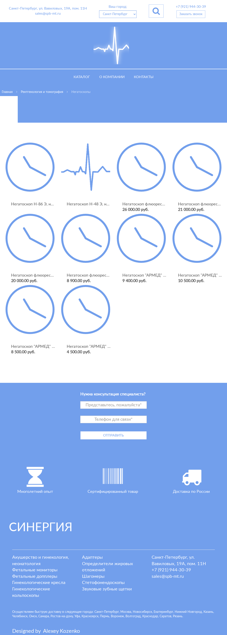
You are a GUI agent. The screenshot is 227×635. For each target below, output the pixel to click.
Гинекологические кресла (38, 582)
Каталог (82, 77)
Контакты (143, 77)
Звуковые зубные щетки (107, 589)
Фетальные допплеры (34, 576)
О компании (112, 77)
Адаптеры (92, 557)
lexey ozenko (61, 631)
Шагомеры (93, 576)
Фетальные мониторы (34, 570)
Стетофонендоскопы (103, 582)
